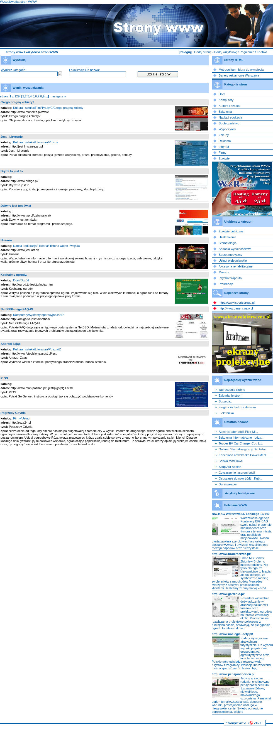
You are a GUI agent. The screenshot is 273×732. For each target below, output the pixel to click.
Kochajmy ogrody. (14, 274)
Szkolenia (225, 111)
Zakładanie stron (230, 395)
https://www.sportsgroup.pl (237, 302)
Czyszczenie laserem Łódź (237, 472)
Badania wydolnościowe (235, 248)
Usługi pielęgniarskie (233, 260)
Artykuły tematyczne (240, 493)
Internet (224, 146)
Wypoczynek (227, 129)
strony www (14, 52)
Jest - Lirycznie (12, 136)
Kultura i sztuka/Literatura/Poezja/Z (37, 349)
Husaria (6, 240)
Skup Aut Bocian (230, 466)
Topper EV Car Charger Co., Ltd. (241, 443)
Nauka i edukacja (230, 117)
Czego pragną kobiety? (17, 102)
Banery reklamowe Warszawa (239, 75)
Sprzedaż (225, 401)
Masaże (224, 272)
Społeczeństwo (229, 123)
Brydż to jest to (12, 171)
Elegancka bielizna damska (237, 407)
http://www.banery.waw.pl (236, 308)
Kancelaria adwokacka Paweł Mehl (242, 455)
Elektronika (226, 413)
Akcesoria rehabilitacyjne (236, 266)
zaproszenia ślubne (232, 389)
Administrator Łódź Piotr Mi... (238, 431)
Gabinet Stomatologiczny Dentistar (242, 449)
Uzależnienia (227, 237)
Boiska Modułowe (231, 461)
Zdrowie (224, 158)
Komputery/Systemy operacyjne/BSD (38, 314)
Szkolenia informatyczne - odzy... (241, 437)
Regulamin (247, 52)
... (46, 96)
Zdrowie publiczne (231, 231)
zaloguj (185, 52)
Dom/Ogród (21, 280)
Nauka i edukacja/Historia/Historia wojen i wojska (46, 245)
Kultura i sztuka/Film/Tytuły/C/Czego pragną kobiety (48, 107)
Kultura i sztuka (229, 105)
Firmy (222, 152)
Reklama (225, 141)
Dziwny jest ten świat (16, 205)
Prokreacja (226, 284)
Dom (222, 94)
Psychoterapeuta (230, 278)
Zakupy (224, 135)
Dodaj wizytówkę (225, 52)
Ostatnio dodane (236, 422)
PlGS (4, 378)
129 (17, 96)
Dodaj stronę (202, 52)
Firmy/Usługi (21, 418)
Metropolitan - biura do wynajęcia (241, 69)
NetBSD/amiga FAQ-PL (17, 309)
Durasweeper (228, 484)
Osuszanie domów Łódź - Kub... (240, 478)
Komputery (226, 100)
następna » (58, 96)
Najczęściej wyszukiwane (242, 380)
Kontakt (262, 52)
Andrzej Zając (11, 343)
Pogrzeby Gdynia (13, 412)
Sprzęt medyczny (230, 254)
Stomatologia (228, 243)
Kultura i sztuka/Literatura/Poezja (35, 142)
